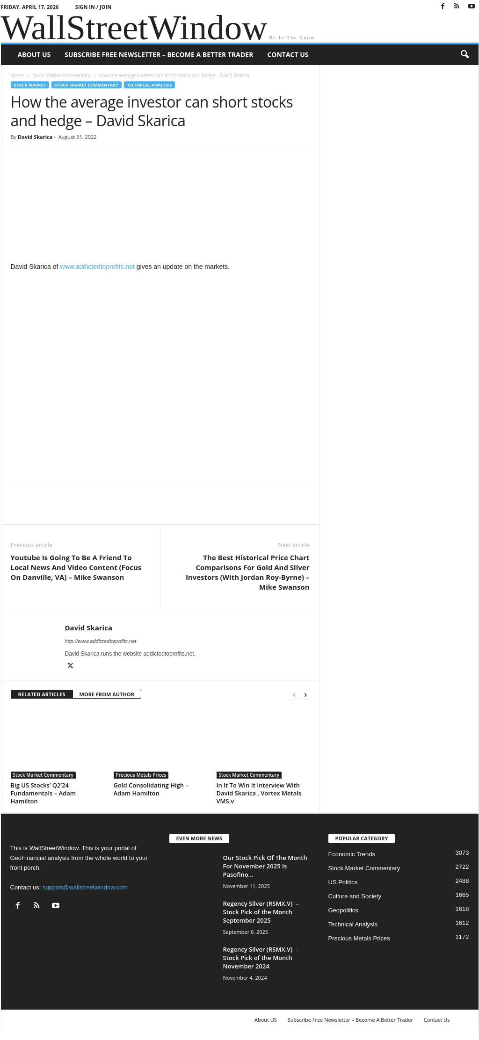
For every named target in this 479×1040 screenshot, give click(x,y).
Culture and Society (354, 896)
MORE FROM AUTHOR (107, 694)
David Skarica (35, 136)
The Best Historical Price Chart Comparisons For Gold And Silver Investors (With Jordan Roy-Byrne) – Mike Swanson (248, 572)
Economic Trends (351, 854)
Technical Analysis (149, 85)
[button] (464, 54)
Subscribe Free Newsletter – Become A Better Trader (159, 54)
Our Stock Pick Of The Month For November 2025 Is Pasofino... (265, 866)
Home (17, 75)
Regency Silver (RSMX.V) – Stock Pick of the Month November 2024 (261, 957)
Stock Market (30, 85)
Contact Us (287, 54)
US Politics (343, 882)
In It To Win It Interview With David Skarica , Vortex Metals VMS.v (259, 793)
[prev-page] (294, 695)
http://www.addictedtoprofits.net (101, 641)
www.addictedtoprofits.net (96, 266)
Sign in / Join (93, 6)
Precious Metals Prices (141, 775)
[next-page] (305, 695)
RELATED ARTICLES (41, 694)
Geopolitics (343, 910)
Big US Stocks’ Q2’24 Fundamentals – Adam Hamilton (43, 793)
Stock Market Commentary (61, 75)
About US (34, 54)
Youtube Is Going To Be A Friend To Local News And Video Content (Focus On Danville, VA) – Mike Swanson (76, 567)
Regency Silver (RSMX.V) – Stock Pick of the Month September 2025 (261, 911)
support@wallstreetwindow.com (85, 887)
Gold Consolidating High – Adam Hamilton (151, 789)
